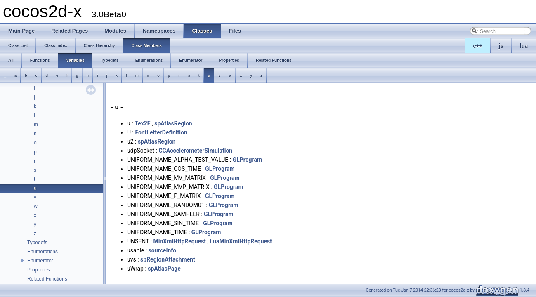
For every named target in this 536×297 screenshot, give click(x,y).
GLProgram (247, 159)
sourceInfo (163, 250)
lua (524, 45)
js (501, 45)
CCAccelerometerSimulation (195, 150)
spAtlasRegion (173, 123)
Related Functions (47, 279)
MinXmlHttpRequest (179, 241)
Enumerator (40, 261)
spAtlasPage (164, 268)
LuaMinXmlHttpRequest (241, 241)
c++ (478, 45)
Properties (38, 270)
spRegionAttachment (167, 259)
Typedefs (37, 242)
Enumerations (42, 252)
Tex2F (142, 123)
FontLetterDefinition (161, 132)
